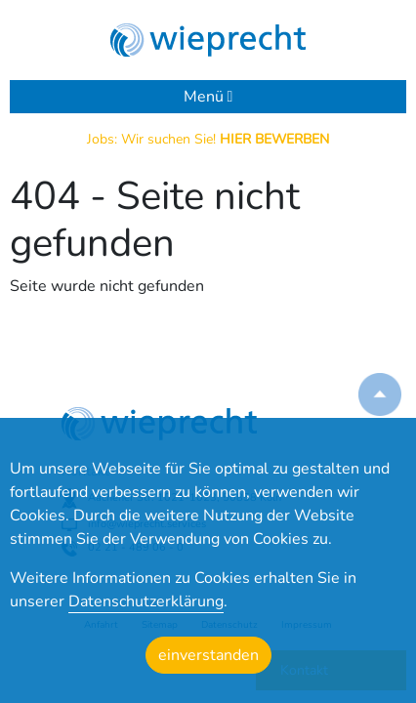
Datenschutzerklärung (146, 601)
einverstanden (208, 655)
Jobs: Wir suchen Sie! (208, 139)
